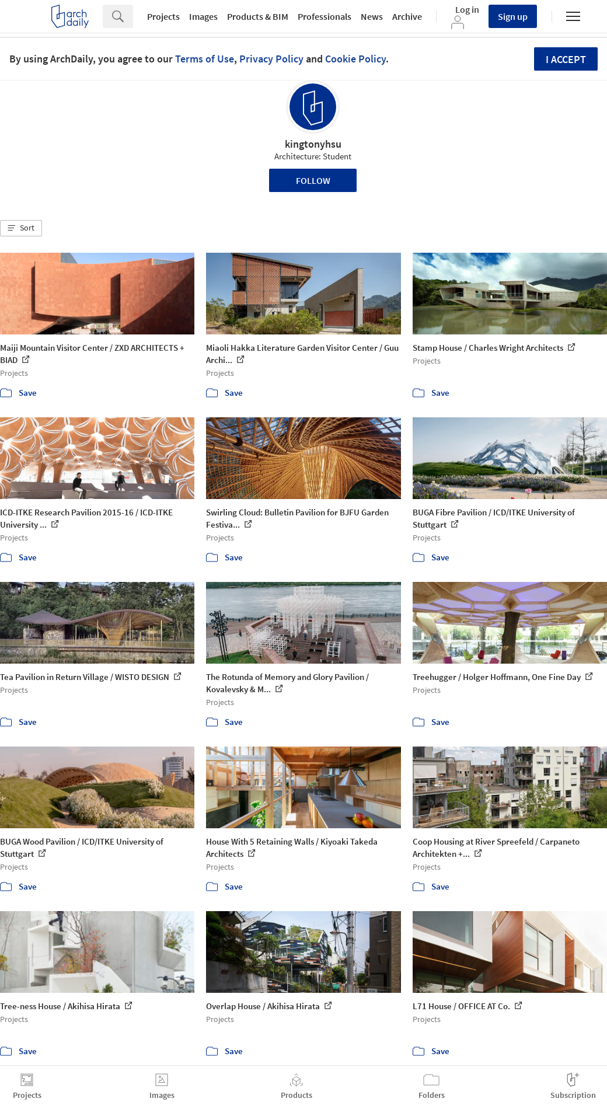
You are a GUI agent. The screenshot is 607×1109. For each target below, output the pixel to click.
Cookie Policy (355, 58)
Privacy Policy (271, 58)
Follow (313, 180)
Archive (407, 16)
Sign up (513, 16)
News (372, 16)
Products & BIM (257, 16)
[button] (21, 228)
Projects (163, 16)
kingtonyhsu (313, 144)
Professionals (324, 16)
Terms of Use (204, 58)
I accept (566, 59)
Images (203, 16)
